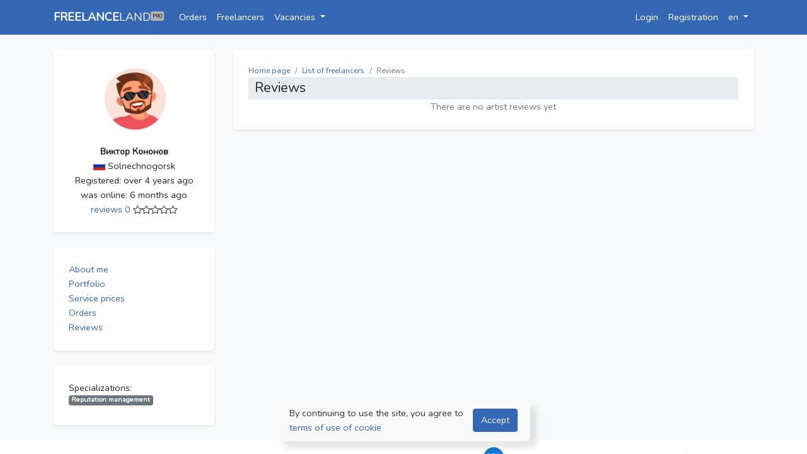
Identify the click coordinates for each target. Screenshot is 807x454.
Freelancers (240, 17)
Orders (193, 17)
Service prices (97, 298)
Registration (693, 17)
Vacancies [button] (296, 17)
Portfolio (87, 283)
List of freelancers (333, 71)
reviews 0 (112, 209)
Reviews (86, 327)
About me (88, 269)
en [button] (734, 17)
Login (647, 17)
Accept (495, 420)
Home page (269, 71)
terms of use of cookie (335, 427)
